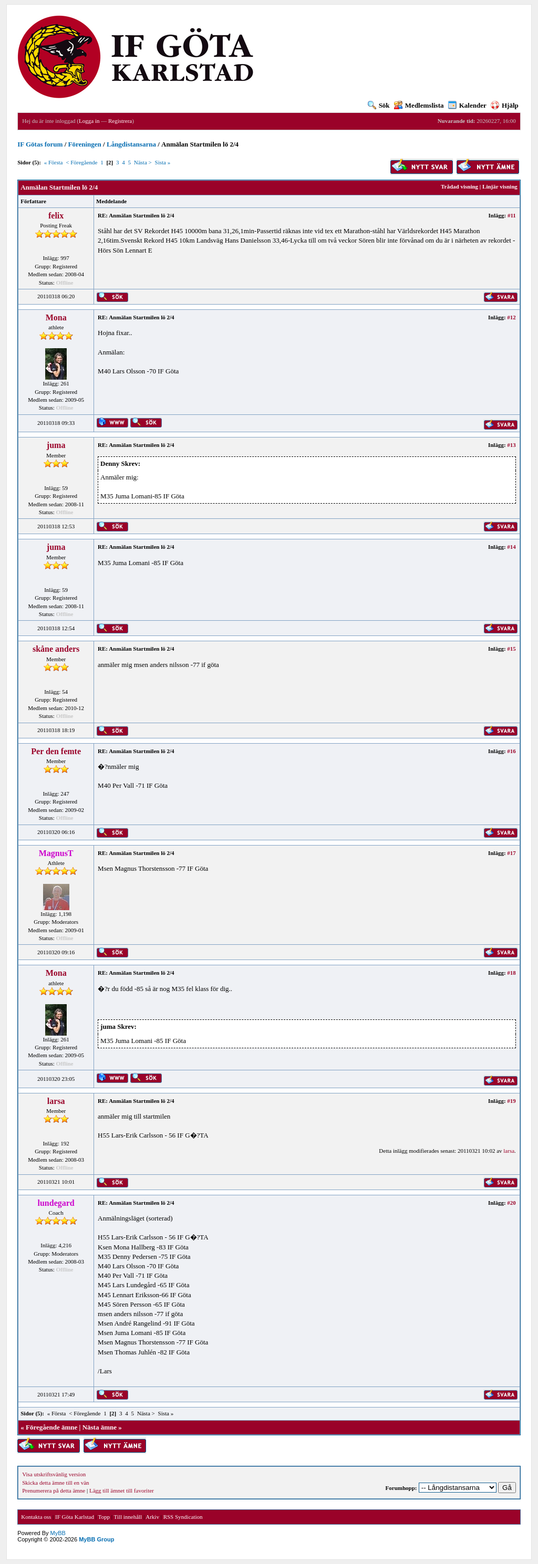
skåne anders (56, 648)
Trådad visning (459, 186)
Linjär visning (500, 186)
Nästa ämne (99, 1427)
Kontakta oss (36, 1517)
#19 (511, 1101)
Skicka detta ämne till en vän (55, 1482)
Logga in (89, 121)
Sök (379, 105)
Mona (56, 317)
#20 (511, 1203)
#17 (511, 853)
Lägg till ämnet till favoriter (121, 1490)
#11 (512, 215)
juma (56, 445)
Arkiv (152, 1517)
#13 (511, 445)
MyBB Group (96, 1539)
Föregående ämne (51, 1427)
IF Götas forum (40, 144)
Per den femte (56, 751)
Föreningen (84, 144)
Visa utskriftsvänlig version (54, 1474)
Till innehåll (127, 1517)
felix (56, 215)
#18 (511, 972)
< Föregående (81, 162)
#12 (511, 317)
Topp (104, 1517)
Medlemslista (419, 105)
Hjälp (505, 105)
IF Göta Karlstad (74, 1517)
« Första (53, 162)
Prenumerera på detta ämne (53, 1490)
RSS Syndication (183, 1517)
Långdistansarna (131, 144)
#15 (511, 648)
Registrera (120, 121)
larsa (56, 1101)
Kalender (467, 105)
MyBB (58, 1533)
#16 (511, 751)
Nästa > (143, 162)
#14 (511, 547)
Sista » (163, 162)
